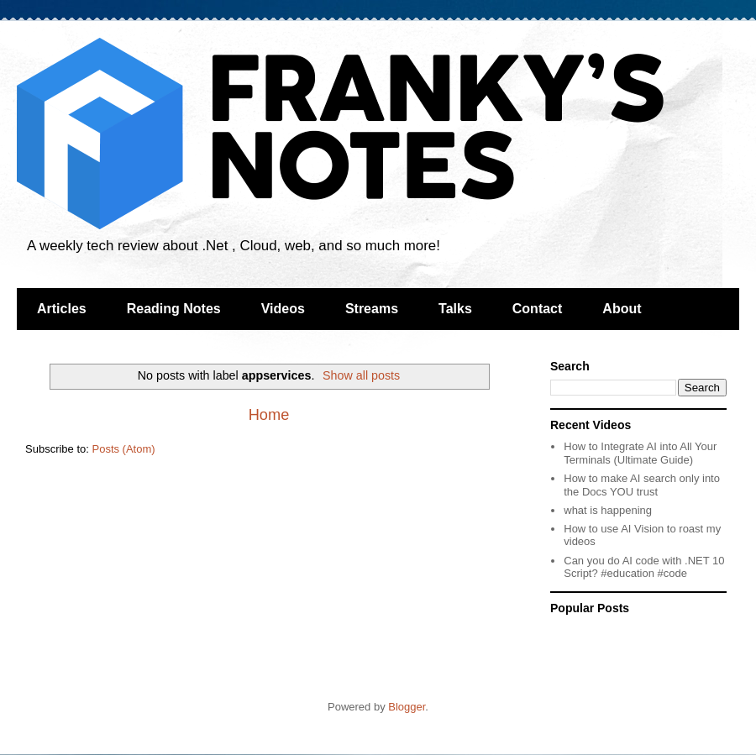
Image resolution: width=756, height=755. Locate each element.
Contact (537, 308)
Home (269, 414)
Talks (455, 308)
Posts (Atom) (123, 449)
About (621, 308)
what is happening (608, 510)
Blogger (406, 706)
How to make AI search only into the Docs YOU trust (642, 485)
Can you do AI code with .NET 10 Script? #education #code (644, 567)
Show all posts (361, 375)
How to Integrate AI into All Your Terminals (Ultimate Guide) (640, 453)
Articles (62, 308)
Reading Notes (174, 308)
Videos (283, 308)
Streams (371, 308)
